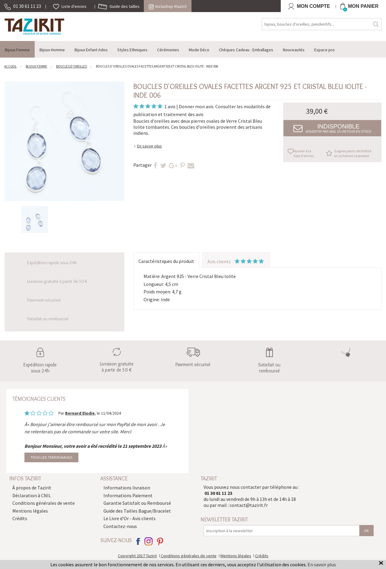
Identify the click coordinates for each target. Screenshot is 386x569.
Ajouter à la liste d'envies (304, 153)
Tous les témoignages (51, 457)
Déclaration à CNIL (31, 495)
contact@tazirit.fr (248, 505)
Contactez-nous (120, 526)
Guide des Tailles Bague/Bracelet (137, 511)
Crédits (19, 518)
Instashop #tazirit (168, 6)
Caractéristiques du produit (166, 261)
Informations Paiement (128, 495)
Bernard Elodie (80, 413)
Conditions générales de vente (43, 503)
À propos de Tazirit (31, 488)
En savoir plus (149, 146)
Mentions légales (30, 511)
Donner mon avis (196, 106)
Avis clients (236, 261)
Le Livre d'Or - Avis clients (129, 518)
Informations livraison (126, 488)
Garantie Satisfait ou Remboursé (137, 503)
